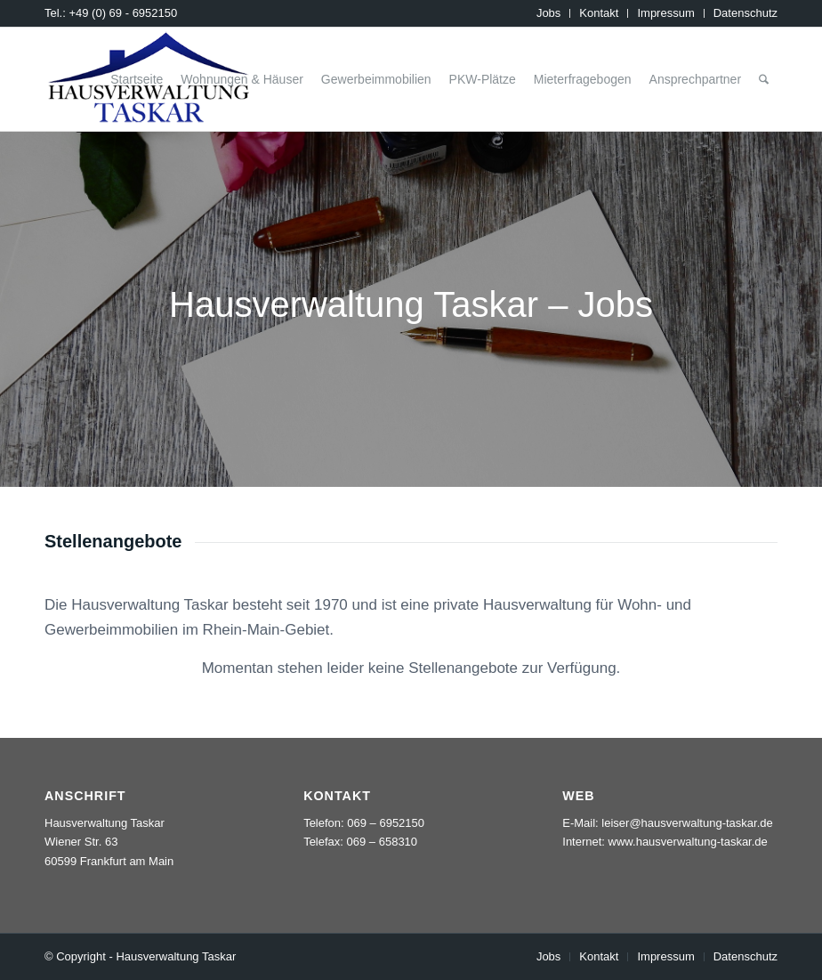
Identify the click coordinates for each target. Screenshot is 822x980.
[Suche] (764, 79)
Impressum (665, 13)
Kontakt (598, 13)
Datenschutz (745, 13)
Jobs (548, 13)
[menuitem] (549, 13)
